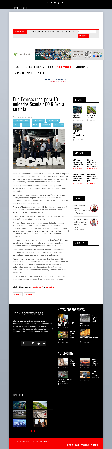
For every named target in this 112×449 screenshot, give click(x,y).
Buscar (83, 36)
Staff (77, 445)
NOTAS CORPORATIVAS (24, 73)
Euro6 (35, 124)
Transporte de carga (21, 121)
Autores (42, 73)
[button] (31, 431)
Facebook (36, 287)
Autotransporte (64, 67)
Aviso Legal (85, 445)
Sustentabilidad (53, 121)
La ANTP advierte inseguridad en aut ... (78, 134)
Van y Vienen (80, 230)
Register (24, 8)
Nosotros (70, 445)
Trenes (50, 67)
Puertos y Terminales (34, 67)
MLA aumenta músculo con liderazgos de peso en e (78, 163)
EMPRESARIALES (81, 67)
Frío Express (59, 124)
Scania (16, 124)
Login (16, 8)
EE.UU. (26, 124)
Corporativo (79, 213)
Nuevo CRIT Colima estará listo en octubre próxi (93, 178)
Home (18, 67)
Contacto (94, 445)
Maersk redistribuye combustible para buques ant (93, 163)
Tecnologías (46, 124)
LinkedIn (50, 287)
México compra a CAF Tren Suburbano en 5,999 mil (78, 178)
